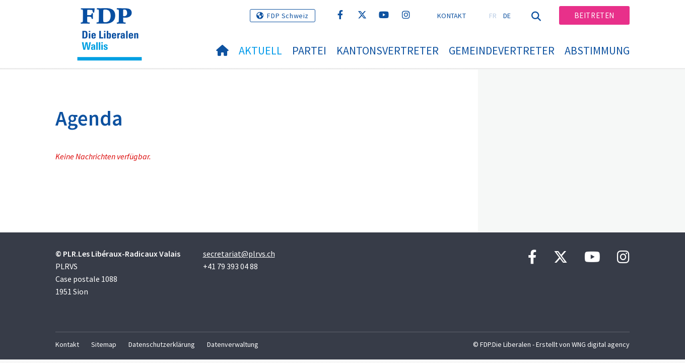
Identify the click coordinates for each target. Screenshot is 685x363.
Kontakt (451, 15)
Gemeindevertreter (502, 50)
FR (493, 15)
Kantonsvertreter (387, 50)
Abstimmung (597, 50)
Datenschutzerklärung (161, 344)
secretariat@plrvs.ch (239, 254)
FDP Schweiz (288, 15)
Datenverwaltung (232, 344)
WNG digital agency (601, 344)
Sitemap (103, 344)
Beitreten (594, 15)
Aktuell (260, 50)
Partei (309, 50)
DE (507, 15)
